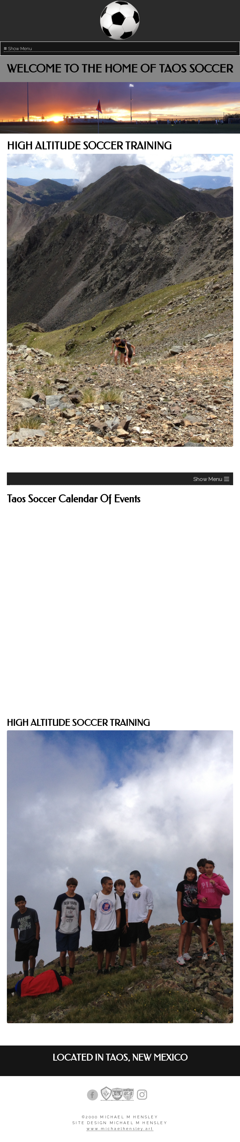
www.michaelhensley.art (120, 1129)
